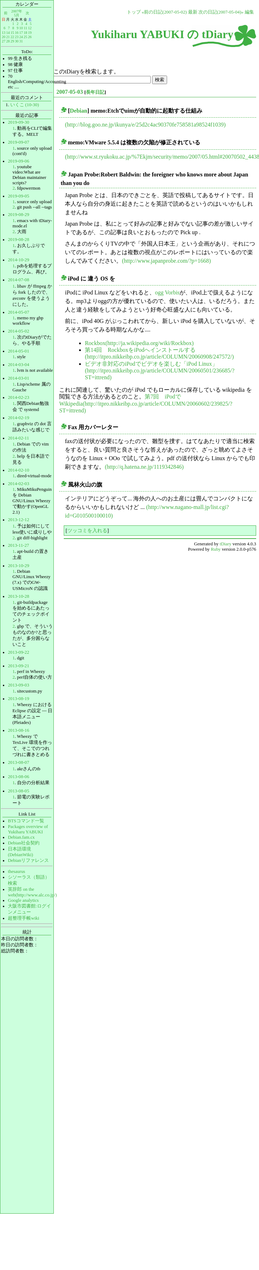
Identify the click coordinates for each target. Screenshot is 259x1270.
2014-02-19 (18, 417)
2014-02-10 (18, 470)
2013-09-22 (18, 652)
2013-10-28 (18, 596)
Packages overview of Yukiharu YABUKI (28, 829)
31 (21, 41)
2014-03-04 (18, 364)
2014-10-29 (18, 259)
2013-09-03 (18, 685)
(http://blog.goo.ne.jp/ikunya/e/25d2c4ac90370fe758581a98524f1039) (145, 125)
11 (25, 28)
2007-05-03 (69, 92)
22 (12, 37)
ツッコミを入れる (87, 530)
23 (17, 37)
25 (25, 37)
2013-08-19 (18, 698)
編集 (249, 12)
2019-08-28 (18, 239)
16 (17, 33)
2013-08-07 (18, 762)
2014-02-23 (18, 397)
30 (17, 41)
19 (29, 33)
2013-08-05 (18, 790)
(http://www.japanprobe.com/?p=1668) (166, 261)
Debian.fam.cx (21, 837)
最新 (192, 12)
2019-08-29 (18, 214)
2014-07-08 (18, 279)
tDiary (226, 543)
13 (3, 33)
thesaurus (16, 871)
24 (21, 37)
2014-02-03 (18, 483)
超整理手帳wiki (23, 918)
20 (3, 37)
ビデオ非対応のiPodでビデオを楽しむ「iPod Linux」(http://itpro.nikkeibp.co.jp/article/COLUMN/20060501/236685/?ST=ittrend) (159, 370)
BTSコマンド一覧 (26, 820)
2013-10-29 (18, 565)
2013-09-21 (18, 665)
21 (8, 37)
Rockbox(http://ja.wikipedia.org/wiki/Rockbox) (139, 343)
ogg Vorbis (167, 292)
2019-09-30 (18, 122)
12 (29, 28)
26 (29, 37)
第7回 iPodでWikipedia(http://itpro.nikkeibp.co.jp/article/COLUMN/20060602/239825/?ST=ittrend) (145, 403)
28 (8, 41)
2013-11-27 (18, 545)
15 (12, 33)
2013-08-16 (18, 730)
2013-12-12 (18, 519)
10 (21, 28)
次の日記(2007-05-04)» (221, 12)
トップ (134, 12)
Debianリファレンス (28, 860)
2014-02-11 (18, 438)
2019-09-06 (18, 161)
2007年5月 (16, 13)
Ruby (216, 549)
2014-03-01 (18, 378)
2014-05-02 (18, 331)
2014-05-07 (18, 312)
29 (12, 41)
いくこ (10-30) (24, 104)
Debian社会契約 (24, 842)
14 (8, 33)
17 (21, 33)
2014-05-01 (18, 351)
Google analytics (23, 900)
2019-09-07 (18, 142)
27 (3, 41)
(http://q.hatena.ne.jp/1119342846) (144, 467)
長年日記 (95, 92)
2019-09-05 (18, 196)
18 (25, 33)
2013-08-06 (18, 776)
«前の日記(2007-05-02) (164, 12)
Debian (78, 111)
